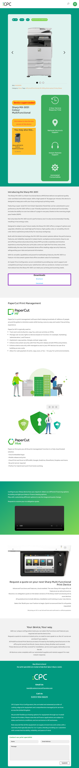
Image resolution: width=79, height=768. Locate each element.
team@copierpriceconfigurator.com (39, 688)
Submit (65, 763)
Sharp (20, 88)
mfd (27, 88)
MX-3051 (42, 88)
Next (64, 52)
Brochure (39, 279)
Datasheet (39, 283)
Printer (55, 88)
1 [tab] (37, 83)
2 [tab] (40, 83)
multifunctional (34, 88)
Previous (12, 52)
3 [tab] (43, 83)
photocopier (49, 88)
